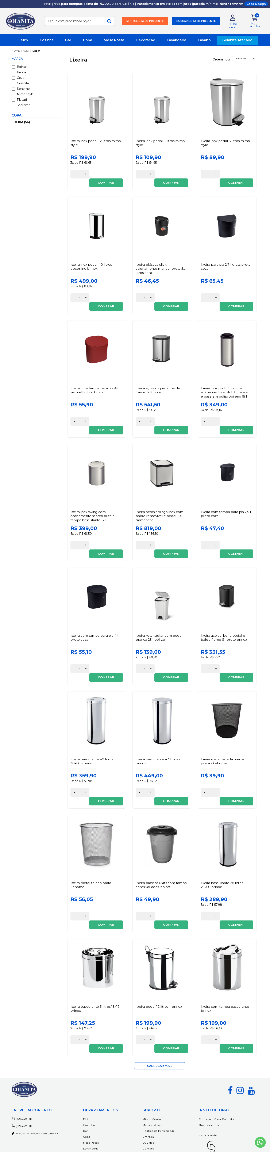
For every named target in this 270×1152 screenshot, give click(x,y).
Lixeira (40, 51)
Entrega (156, 1068)
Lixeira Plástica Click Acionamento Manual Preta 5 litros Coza (160, 261)
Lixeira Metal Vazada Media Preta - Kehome (223, 718)
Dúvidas (156, 1074)
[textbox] (79, 21)
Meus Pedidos (160, 1056)
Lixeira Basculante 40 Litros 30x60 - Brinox (92, 718)
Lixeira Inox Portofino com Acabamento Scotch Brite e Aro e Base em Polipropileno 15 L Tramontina (226, 378)
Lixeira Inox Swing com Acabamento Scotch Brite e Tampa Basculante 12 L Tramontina (93, 493)
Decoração (145, 41)
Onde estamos (213, 1056)
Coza (18, 78)
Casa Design (256, 3)
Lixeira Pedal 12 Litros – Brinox (159, 946)
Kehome (21, 89)
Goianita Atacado (237, 41)
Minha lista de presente (145, 21)
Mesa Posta (114, 41)
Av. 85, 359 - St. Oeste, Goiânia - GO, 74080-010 (44, 1065)
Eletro (23, 41)
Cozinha (47, 41)
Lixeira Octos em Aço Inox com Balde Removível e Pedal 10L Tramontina (160, 491)
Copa (87, 41)
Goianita (20, 84)
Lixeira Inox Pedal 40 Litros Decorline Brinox (91, 259)
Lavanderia (176, 41)
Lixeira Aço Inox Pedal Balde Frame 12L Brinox (158, 374)
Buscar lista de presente (196, 21)
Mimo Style (23, 95)
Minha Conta (160, 1050)
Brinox (19, 73)
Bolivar (19, 67)
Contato (157, 1080)
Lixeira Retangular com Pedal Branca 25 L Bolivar (159, 603)
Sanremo (21, 106)
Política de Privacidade (167, 1062)
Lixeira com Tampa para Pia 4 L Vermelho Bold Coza (94, 374)
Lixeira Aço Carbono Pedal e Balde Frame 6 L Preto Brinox (224, 603)
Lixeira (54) (21, 122)
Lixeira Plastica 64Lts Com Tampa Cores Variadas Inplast (162, 833)
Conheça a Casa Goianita (221, 1050)
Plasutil (19, 100)
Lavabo (204, 41)
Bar (68, 41)
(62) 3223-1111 (25, 1050)
